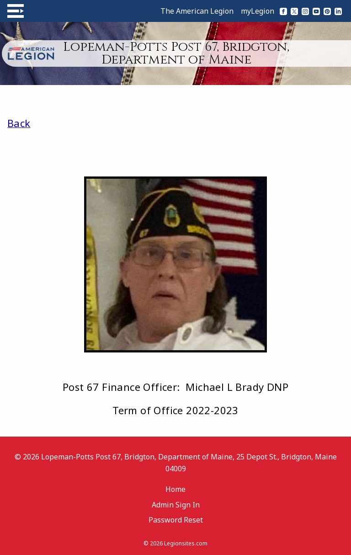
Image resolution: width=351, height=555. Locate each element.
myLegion (257, 11)
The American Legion (197, 11)
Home (175, 489)
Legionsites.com (185, 543)
